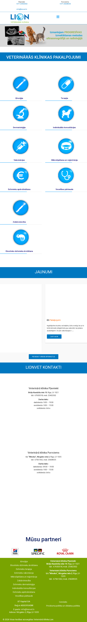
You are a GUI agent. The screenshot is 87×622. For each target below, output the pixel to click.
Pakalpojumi (55, 320)
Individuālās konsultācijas (64, 127)
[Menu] (58, 17)
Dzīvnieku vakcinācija (24, 573)
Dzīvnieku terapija (24, 569)
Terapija (64, 98)
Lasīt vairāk (54, 336)
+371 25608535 (65, 4)
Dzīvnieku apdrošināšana (19, 189)
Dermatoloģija (19, 127)
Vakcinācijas (19, 160)
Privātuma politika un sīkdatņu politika (63, 606)
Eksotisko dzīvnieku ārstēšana (19, 251)
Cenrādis (63, 602)
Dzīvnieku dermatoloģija (24, 584)
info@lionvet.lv (22, 9)
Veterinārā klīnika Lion (43, 619)
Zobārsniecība (19, 222)
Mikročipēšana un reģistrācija (64, 160)
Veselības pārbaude (64, 189)
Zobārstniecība (24, 580)
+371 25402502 (21, 4)
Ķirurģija (19, 98)
